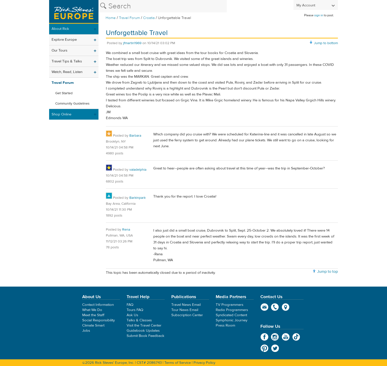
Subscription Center (187, 315)
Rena (126, 229)
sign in (318, 15)
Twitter (275, 348)
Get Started (64, 93)
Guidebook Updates (143, 330)
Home (111, 18)
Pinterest (264, 348)
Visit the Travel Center (144, 325)
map (286, 307)
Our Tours (59, 50)
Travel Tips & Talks (67, 61)
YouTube (286, 337)
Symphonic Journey (231, 320)
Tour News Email (184, 310)
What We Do (92, 310)
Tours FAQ (135, 310)
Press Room (225, 325)
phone (275, 307)
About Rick (60, 28)
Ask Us (132, 315)
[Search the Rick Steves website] (162, 6)
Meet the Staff (93, 315)
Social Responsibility (98, 320)
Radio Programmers (232, 310)
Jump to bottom (326, 43)
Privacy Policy (204, 362)
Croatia (149, 18)
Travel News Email (186, 304)
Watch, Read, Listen (67, 72)
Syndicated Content (231, 315)
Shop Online (61, 114)
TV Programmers (229, 304)
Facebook (264, 337)
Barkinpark (137, 198)
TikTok (296, 337)
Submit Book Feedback (145, 335)
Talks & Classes (139, 320)
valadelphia (137, 169)
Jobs (86, 330)
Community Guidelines (72, 103)
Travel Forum (129, 18)
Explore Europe (64, 39)
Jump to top (327, 271)
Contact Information (98, 304)
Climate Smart (93, 325)
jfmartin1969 (132, 43)
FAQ (130, 304)
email (264, 307)
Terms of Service (177, 362)
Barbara (135, 135)
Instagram (275, 337)
